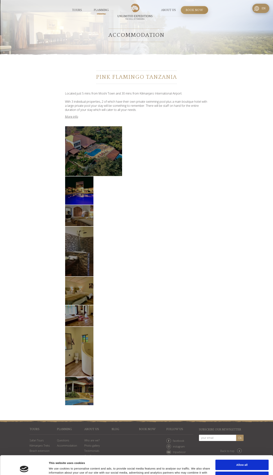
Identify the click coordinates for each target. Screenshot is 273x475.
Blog (115, 429)
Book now (194, 10)
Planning (101, 10)
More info (71, 117)
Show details (57, 467)
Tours (77, 10)
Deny (242, 457)
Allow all (242, 445)
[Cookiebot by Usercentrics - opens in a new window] (24, 468)
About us (168, 10)
